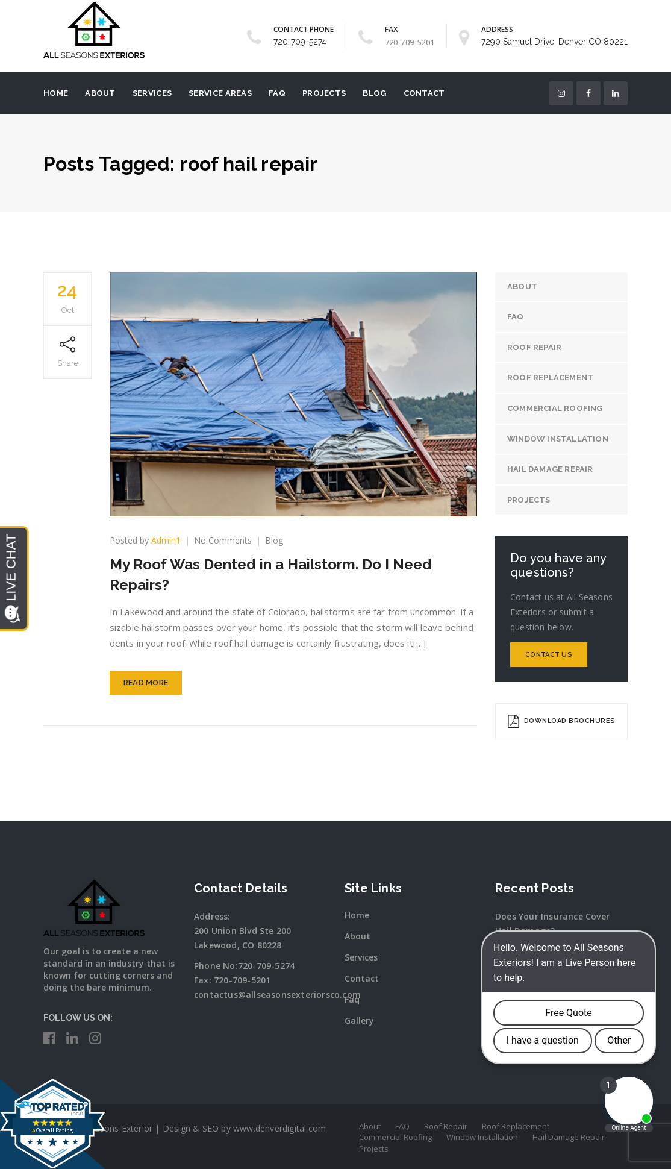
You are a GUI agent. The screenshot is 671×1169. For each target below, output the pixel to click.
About (100, 93)
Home (55, 93)
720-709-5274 (299, 41)
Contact (424, 93)
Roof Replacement (550, 377)
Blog (374, 93)
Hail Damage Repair (550, 469)
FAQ (277, 93)
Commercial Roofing (555, 408)
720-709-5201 (242, 980)
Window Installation (557, 438)
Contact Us (548, 655)
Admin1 (166, 540)
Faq (352, 999)
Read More (146, 682)
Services (152, 93)
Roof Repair (534, 347)
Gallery (359, 1020)
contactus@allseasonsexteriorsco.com (277, 994)
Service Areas (220, 93)
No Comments (223, 540)
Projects (324, 93)
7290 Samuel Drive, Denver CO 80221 (554, 41)
